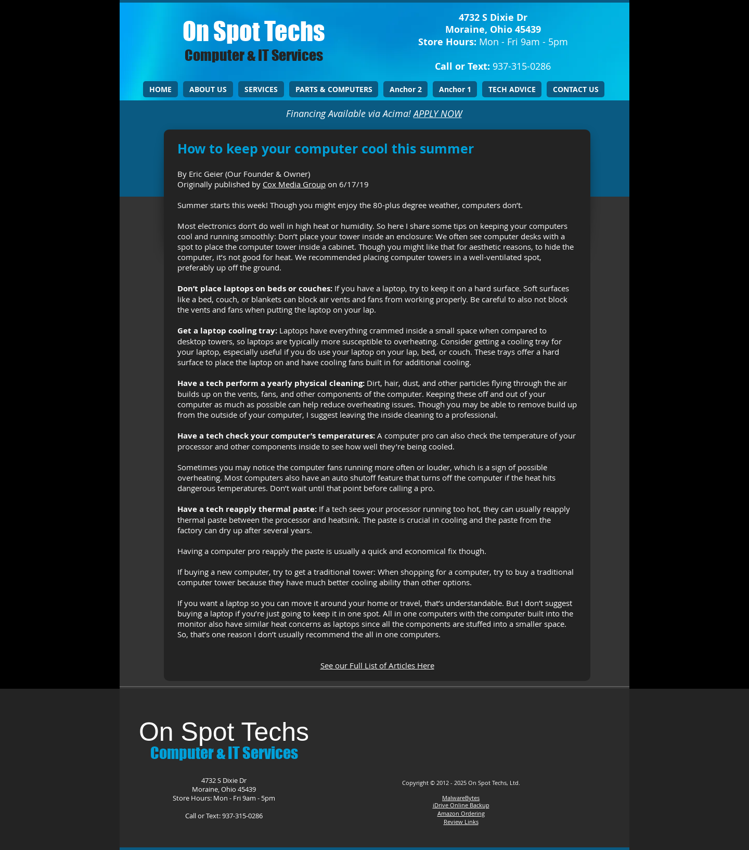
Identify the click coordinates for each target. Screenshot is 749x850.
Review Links (461, 822)
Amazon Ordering (461, 813)
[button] (261, 89)
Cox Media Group (294, 184)
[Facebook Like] (458, 728)
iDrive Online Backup (461, 805)
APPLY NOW (438, 113)
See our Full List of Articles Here (377, 665)
